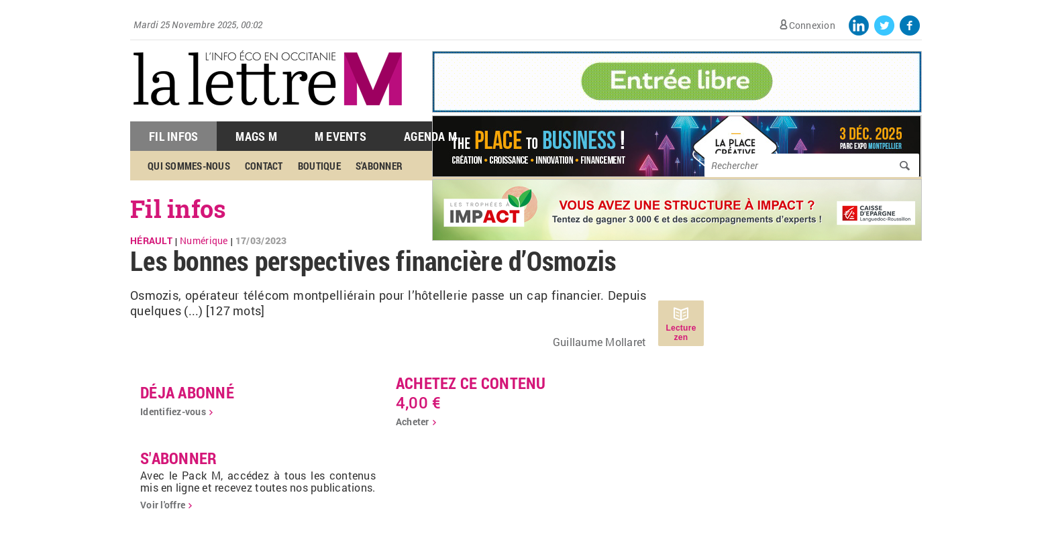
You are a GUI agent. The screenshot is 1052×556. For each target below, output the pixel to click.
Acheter (412, 421)
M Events (340, 136)
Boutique (319, 165)
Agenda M (430, 136)
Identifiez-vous (173, 411)
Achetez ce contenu (471, 383)
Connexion (812, 25)
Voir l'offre (162, 504)
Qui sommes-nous (189, 165)
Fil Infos (173, 136)
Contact (264, 165)
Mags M (256, 136)
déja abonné (187, 392)
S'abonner (379, 165)
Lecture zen (681, 332)
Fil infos (178, 208)
